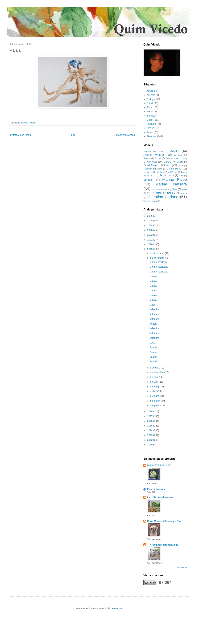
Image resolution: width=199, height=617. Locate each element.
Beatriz (146, 158)
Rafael (158, 193)
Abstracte (152, 90)
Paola (184, 189)
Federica (147, 169)
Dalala (180, 162)
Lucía (171, 175)
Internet (151, 115)
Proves (150, 128)
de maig (154, 386)
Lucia (152, 342)
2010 (150, 444)
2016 (150, 421)
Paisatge (151, 123)
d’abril (153, 391)
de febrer (155, 400)
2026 (150, 215)
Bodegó (151, 99)
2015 (150, 425)
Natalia (164, 189)
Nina (174, 189)
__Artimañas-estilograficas (162, 544)
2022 (150, 234)
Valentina (154, 309)
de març (154, 396)
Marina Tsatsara (171, 184)
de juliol (154, 377)
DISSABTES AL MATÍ (159, 465)
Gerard (146, 172)
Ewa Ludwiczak (156, 489)
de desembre (157, 253)
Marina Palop (174, 179)
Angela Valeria (153, 154)
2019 (150, 249)
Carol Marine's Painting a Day (164, 521)
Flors (149, 107)
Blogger (118, 608)
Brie (167, 158)
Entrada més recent (20, 135)
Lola (159, 175)
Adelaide (147, 151)
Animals (151, 95)
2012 (150, 439)
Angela (153, 323)
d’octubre (155, 367)
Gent (149, 111)
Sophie (171, 193)
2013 (150, 435)
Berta (158, 158)
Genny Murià (174, 168)
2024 (150, 225)
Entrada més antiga (124, 135)
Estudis (151, 103)
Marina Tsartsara (159, 262)
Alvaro (160, 151)
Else (181, 165)
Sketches (152, 136)
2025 (150, 220)
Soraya (183, 193)
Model (32, 123)
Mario (154, 189)
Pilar (149, 193)
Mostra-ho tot (181, 567)
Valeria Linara (150, 201)
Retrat (150, 132)
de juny (154, 381)
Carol (176, 158)
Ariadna (178, 155)
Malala (24, 123)
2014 (150, 430)
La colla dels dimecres (160, 497)
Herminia (157, 172)
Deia (167, 165)
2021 (150, 239)
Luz (181, 175)
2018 (150, 411)
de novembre (157, 257)
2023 (150, 230)
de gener (155, 405)
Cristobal (152, 161)
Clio (185, 158)
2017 (150, 416)
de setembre (157, 372)
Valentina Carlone (162, 197)
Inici (73, 135)
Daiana (167, 161)
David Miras (150, 165)
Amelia (174, 151)
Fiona (159, 169)
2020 (150, 244)
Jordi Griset (171, 172)
